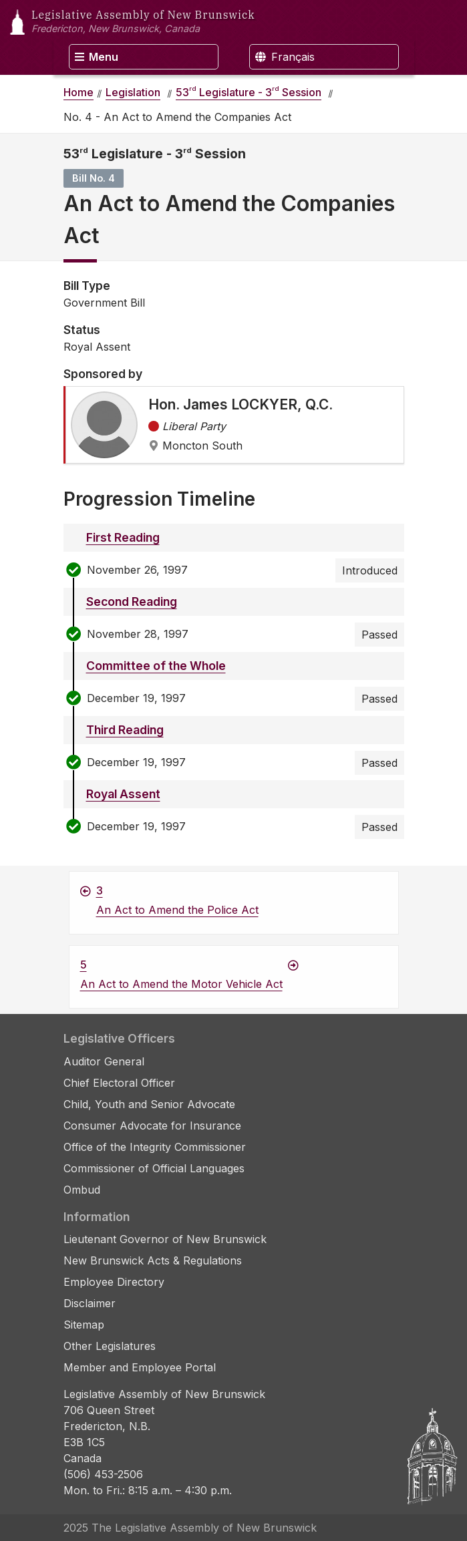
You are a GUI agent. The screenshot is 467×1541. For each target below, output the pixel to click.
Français (285, 56)
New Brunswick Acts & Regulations (152, 1260)
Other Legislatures (109, 1346)
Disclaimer (89, 1303)
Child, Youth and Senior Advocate (149, 1104)
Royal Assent (123, 794)
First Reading (123, 537)
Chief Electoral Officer (119, 1082)
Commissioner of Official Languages (154, 1168)
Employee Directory (113, 1282)
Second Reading (131, 601)
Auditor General (103, 1061)
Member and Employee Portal (139, 1367)
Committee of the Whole (156, 666)
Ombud (81, 1189)
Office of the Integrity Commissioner (154, 1147)
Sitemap (83, 1324)
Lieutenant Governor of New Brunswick (165, 1239)
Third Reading (125, 730)
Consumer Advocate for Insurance (152, 1125)
